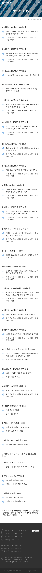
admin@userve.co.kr (10, 540)
